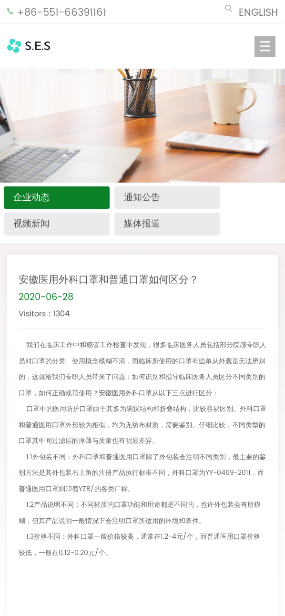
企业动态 (31, 197)
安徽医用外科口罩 (125, 393)
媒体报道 (142, 223)
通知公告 (142, 197)
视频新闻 (31, 223)
